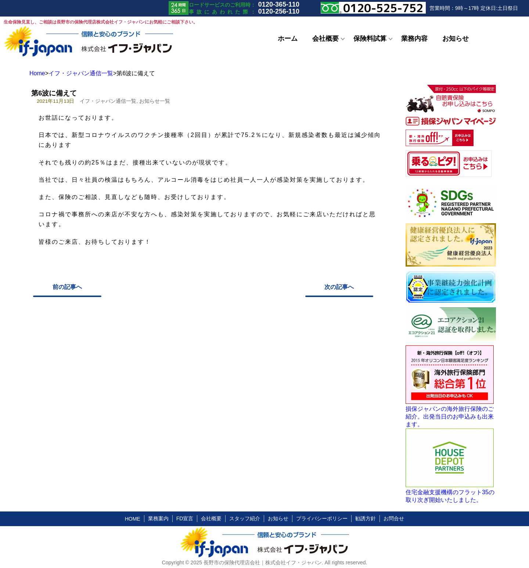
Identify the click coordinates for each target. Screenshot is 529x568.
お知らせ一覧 (154, 101)
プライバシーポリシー (322, 518)
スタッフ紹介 (244, 518)
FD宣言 (185, 518)
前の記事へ (67, 287)
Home (37, 73)
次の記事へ (339, 287)
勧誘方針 (365, 518)
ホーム (288, 38)
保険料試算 (369, 38)
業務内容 (414, 38)
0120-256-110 (278, 11)
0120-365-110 (278, 4)
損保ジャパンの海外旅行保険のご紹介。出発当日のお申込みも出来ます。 (450, 416)
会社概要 (325, 38)
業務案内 (158, 518)
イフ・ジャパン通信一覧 (80, 73)
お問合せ (394, 518)
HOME (132, 519)
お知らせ (455, 38)
